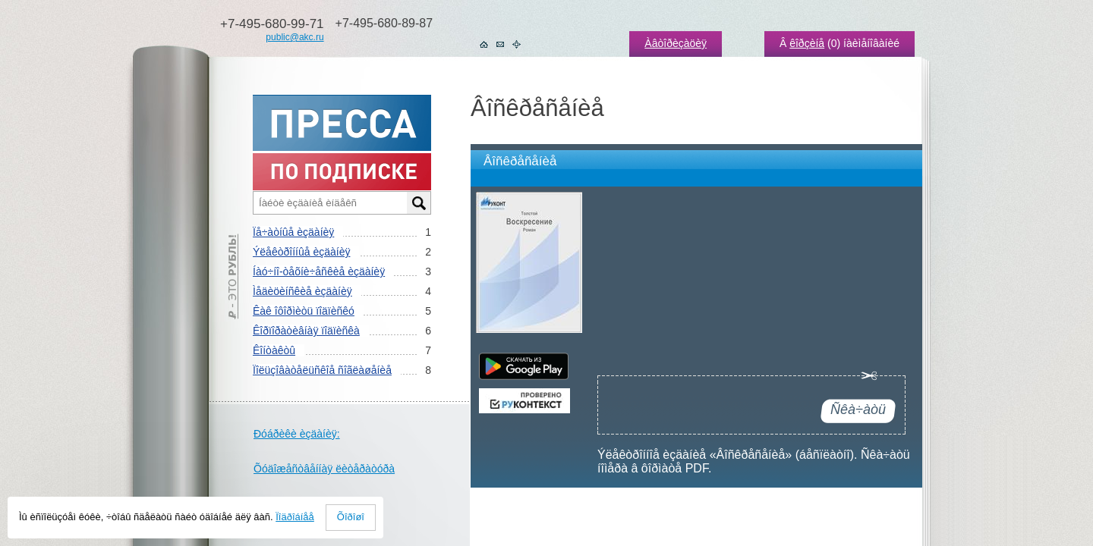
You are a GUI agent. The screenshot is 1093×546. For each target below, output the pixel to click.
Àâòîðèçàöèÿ (675, 43)
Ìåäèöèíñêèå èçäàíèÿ (302, 291)
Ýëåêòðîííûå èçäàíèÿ (301, 252)
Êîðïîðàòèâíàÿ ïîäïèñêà (306, 331)
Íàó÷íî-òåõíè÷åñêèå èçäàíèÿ (319, 271)
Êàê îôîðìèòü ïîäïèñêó (303, 311)
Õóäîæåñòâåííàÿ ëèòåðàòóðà (324, 469)
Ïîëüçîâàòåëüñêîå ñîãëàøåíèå (322, 370)
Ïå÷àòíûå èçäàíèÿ (293, 232)
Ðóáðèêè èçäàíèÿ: (297, 434)
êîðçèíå (806, 43)
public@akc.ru (294, 37)
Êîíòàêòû (274, 350)
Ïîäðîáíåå (295, 516)
